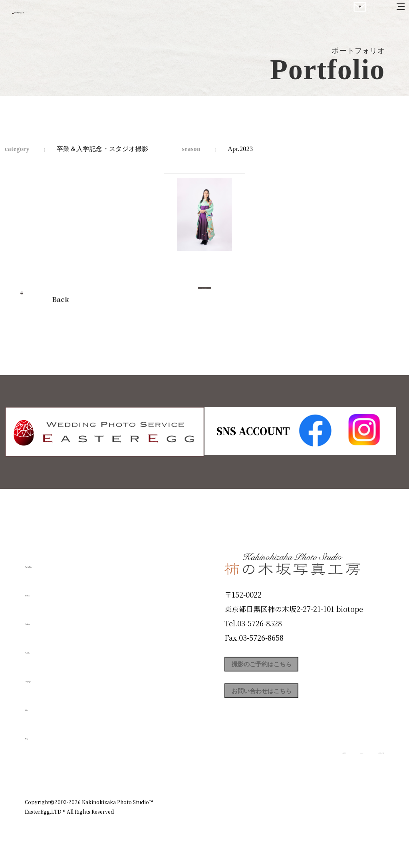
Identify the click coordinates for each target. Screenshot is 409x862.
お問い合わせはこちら (284, 703)
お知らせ (314, 767)
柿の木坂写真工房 (72, 15)
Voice (39, 704)
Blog (37, 733)
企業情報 (277, 767)
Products (47, 619)
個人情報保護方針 (362, 767)
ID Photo (48, 590)
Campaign (51, 676)
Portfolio (47, 647)
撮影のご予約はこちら (284, 667)
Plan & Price (57, 561)
